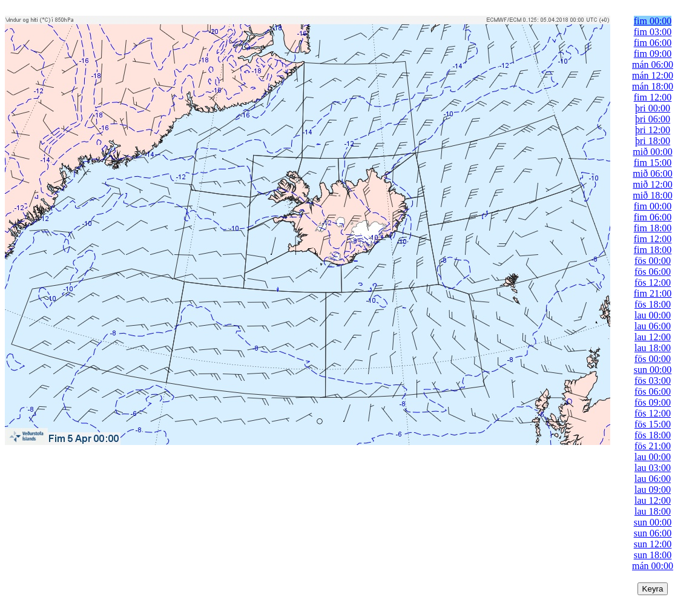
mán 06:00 (652, 64)
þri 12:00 (652, 130)
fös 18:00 (652, 304)
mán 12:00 (652, 75)
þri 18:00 (652, 141)
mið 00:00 (652, 152)
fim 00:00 (653, 21)
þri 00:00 (652, 108)
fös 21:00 (652, 446)
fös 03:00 (652, 380)
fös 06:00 (652, 271)
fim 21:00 (653, 293)
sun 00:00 (653, 369)
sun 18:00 (653, 555)
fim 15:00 (653, 162)
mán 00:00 (652, 566)
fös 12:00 (652, 282)
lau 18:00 (652, 348)
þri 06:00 (652, 119)
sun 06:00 (653, 533)
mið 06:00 (652, 173)
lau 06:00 (652, 326)
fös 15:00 (652, 424)
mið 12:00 (652, 184)
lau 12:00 (652, 337)
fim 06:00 (653, 43)
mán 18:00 (652, 86)
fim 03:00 (653, 32)
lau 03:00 (652, 468)
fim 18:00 (653, 228)
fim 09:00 (653, 53)
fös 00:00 (652, 260)
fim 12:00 (653, 97)
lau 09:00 (652, 489)
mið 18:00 (652, 195)
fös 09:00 (652, 402)
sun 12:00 (653, 544)
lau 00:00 (652, 315)
